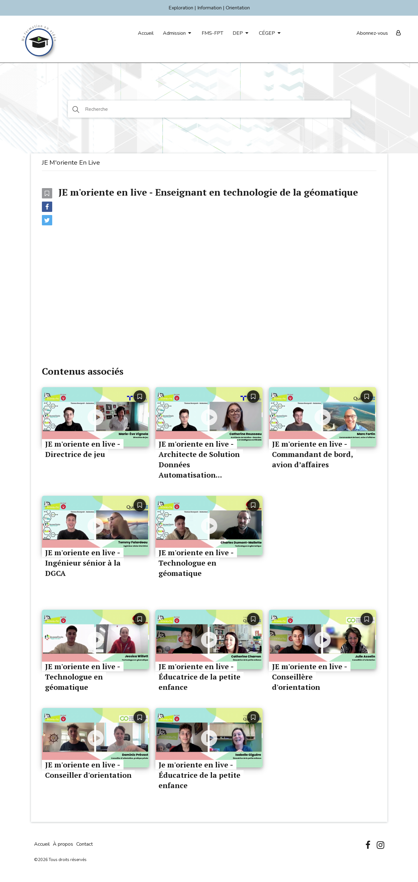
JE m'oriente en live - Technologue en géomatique (196, 563)
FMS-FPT (212, 33)
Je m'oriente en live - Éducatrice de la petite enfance (199, 775)
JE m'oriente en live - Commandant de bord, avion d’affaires (312, 454)
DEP (238, 33)
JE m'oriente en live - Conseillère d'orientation (309, 677)
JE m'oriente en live (71, 162)
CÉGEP (267, 33)
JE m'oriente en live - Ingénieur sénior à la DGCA (83, 563)
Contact (84, 844)
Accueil (146, 33)
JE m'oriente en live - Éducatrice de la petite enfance (199, 677)
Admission (174, 33)
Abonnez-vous (372, 33)
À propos (63, 844)
